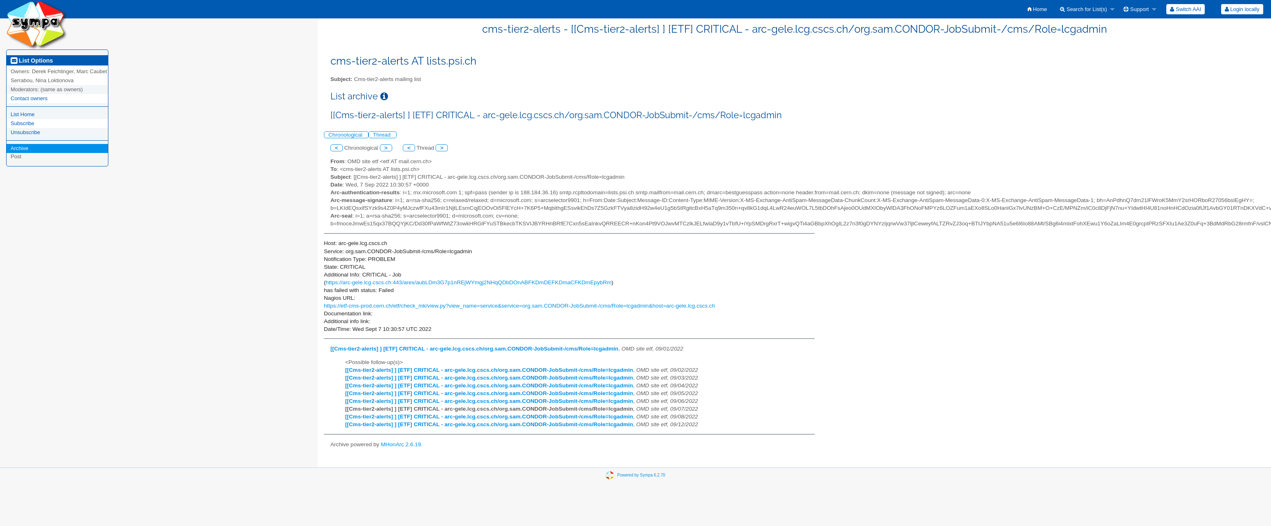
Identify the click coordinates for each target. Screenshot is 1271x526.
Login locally (1242, 9)
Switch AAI (1185, 9)
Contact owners (29, 98)
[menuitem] (1037, 9)
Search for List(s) (1083, 9)
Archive (19, 148)
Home (1037, 9)
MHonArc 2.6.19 (401, 444)
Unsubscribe (25, 132)
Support (1136, 9)
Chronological (346, 135)
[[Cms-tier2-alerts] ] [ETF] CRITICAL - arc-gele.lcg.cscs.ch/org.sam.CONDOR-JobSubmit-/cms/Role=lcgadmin (474, 349)
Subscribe (22, 123)
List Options (32, 60)
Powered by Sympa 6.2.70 (641, 475)
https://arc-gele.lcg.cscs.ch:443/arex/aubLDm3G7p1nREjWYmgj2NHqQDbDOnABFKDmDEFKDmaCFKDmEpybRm (469, 282)
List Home (23, 114)
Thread (382, 135)
